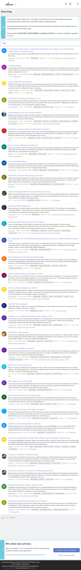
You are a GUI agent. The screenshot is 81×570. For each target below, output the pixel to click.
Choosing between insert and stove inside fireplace (26, 222)
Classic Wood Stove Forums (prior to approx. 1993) (53, 359)
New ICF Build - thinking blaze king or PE (23, 145)
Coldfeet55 (11, 418)
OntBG (10, 154)
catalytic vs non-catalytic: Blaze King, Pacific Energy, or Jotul (30, 316)
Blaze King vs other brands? (18, 332)
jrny (9, 373)
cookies (20, 548)
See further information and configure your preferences (25, 555)
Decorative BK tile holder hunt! (19, 206)
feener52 (11, 265)
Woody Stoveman (13, 90)
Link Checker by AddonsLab (20, 564)
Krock (10, 341)
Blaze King (18, 76)
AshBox (10, 446)
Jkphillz (10, 138)
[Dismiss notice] (77, 19)
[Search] (78, 4)
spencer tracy (12, 325)
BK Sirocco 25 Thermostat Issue (20, 365)
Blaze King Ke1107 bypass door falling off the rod (26, 409)
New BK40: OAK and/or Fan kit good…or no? (24, 98)
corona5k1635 (13, 107)
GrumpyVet (11, 214)
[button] (3, 4)
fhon (9, 200)
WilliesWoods (12, 493)
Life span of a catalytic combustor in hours (23, 454)
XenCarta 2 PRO (11, 568)
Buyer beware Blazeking (17, 161)
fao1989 (11, 311)
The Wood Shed (61, 311)
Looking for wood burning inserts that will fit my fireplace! (29, 129)
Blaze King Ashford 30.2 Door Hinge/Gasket (24, 395)
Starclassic (11, 509)
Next (12, 517)
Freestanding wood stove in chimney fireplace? (25, 112)
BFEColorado (12, 296)
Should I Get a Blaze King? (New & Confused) (24, 424)
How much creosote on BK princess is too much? (25, 175)
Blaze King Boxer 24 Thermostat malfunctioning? (26, 257)
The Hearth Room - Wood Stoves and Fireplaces (45, 123)
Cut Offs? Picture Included (17, 304)
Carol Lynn (11, 230)
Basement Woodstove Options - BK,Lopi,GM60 (25, 485)
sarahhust (11, 404)
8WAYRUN (31, 568)
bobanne (11, 249)
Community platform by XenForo (20, 562)
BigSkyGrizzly (12, 74)
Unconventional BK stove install (19, 82)
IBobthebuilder (13, 121)
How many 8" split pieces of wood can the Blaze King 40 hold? (30, 471)
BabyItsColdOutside (14, 432)
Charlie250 (11, 357)
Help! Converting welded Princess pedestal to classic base (29, 192)
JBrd (9, 282)
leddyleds (11, 184)
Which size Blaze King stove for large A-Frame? (25, 274)
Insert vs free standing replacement (21, 348)
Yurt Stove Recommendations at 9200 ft (22, 288)
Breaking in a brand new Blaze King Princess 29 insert (27, 501)
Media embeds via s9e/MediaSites (28, 566)
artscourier (11, 58)
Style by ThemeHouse (9, 566)
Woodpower (12, 170)
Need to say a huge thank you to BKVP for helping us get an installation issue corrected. (39, 438)
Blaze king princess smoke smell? (20, 381)
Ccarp (10, 390)
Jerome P (11, 463)
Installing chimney (14, 66)
